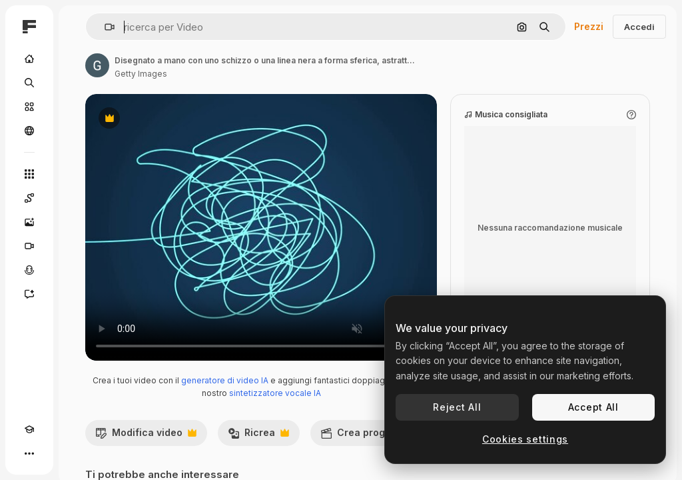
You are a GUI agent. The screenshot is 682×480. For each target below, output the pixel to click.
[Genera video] (29, 246)
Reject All (457, 407)
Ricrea (258, 436)
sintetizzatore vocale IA (275, 393)
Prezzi (588, 26)
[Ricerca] (29, 82)
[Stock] (29, 106)
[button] (104, 27)
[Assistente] (29, 294)
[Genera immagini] (29, 222)
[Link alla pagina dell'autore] (97, 65)
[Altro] (29, 453)
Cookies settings (525, 439)
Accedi (639, 26)
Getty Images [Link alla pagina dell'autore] (141, 74)
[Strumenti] (29, 174)
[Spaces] (29, 198)
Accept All (593, 407)
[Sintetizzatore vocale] (29, 270)
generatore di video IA (224, 380)
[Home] (29, 58)
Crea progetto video (383, 436)
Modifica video (145, 436)
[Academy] (29, 429)
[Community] (29, 130)
